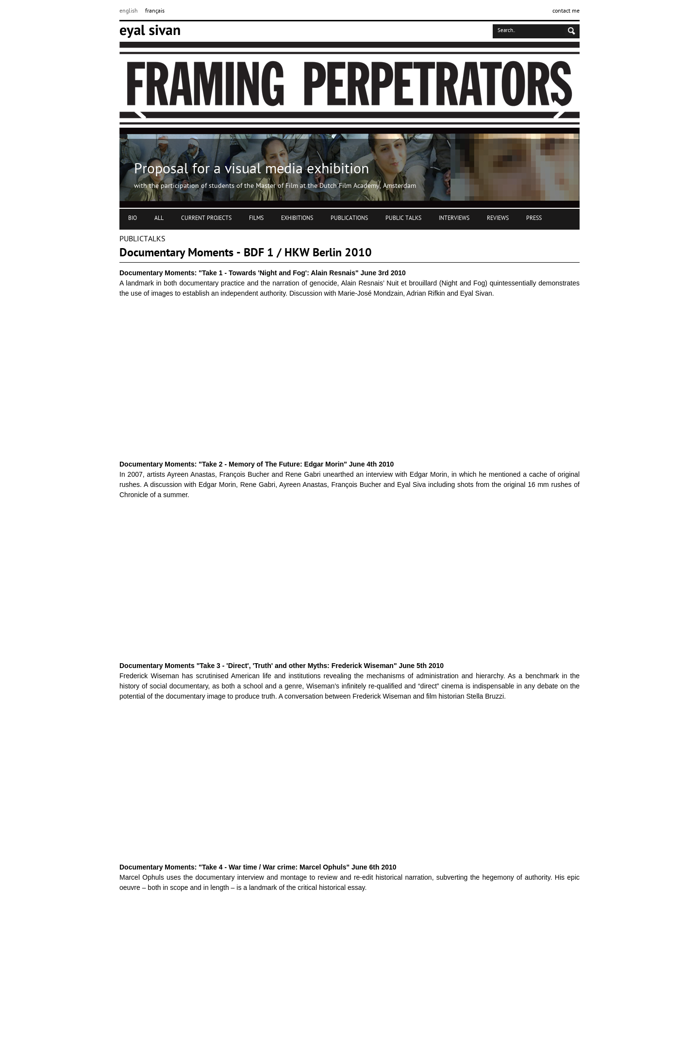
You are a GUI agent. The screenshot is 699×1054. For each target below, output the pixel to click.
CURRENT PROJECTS (206, 218)
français (155, 11)
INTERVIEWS (454, 218)
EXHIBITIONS (297, 218)
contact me (566, 11)
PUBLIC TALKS (403, 218)
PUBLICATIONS (349, 218)
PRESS (534, 218)
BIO (132, 218)
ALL (159, 218)
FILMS (256, 218)
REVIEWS (498, 218)
